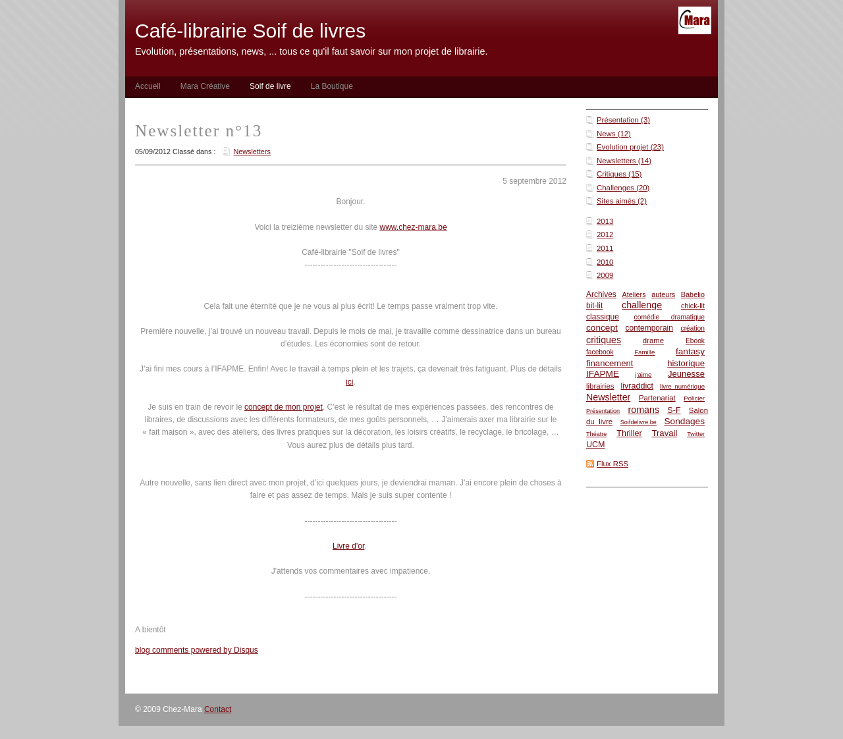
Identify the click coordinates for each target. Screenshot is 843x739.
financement (609, 363)
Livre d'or (348, 546)
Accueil (148, 86)
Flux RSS (612, 464)
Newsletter (608, 397)
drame (653, 340)
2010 (605, 262)
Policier (694, 398)
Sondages (684, 421)
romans (643, 409)
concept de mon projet (283, 407)
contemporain (648, 328)
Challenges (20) (623, 188)
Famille (644, 352)
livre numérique (682, 386)
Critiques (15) (619, 174)
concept (602, 328)
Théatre (596, 434)
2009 (605, 275)
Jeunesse (686, 374)
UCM (595, 444)
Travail (664, 433)
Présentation (603, 411)
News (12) (614, 134)
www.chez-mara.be (413, 227)
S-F (673, 410)
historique (686, 363)
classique (602, 316)
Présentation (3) (623, 120)
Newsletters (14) (624, 161)
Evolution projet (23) (630, 147)
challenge (642, 305)
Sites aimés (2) (622, 201)
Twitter (696, 434)
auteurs (663, 294)
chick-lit (693, 306)
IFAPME (602, 374)
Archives (601, 294)
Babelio (693, 294)
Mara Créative (205, 86)
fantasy (690, 351)
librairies (600, 386)
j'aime (644, 374)
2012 (605, 234)
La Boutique (332, 86)
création (693, 328)
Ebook (695, 340)
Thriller (628, 433)
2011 (605, 248)
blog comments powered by (196, 650)
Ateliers (633, 294)
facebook (600, 352)
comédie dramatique (669, 317)
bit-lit (594, 305)
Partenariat (657, 398)
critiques (603, 340)
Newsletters (251, 151)
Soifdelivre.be (638, 422)
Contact (217, 709)
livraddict (636, 386)
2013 (605, 221)
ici (349, 382)
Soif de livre (270, 86)
